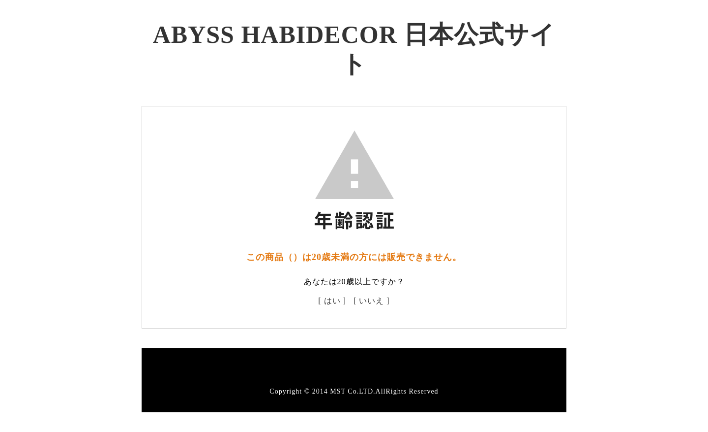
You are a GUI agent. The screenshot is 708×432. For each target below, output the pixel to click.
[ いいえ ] (372, 301)
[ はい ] (332, 301)
